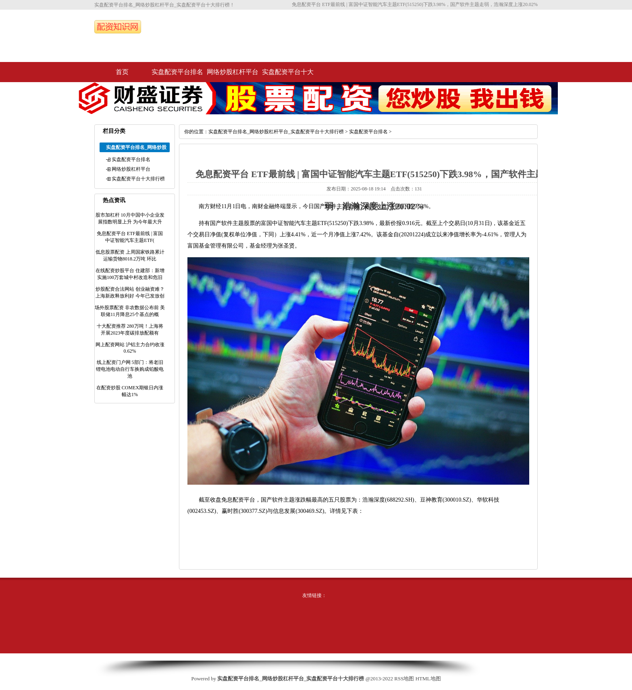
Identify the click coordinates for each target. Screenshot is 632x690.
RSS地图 (404, 679)
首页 (122, 71)
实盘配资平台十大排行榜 (288, 75)
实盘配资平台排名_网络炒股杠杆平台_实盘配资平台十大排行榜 (276, 131)
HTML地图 (428, 679)
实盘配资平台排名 (177, 71)
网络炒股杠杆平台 (232, 71)
